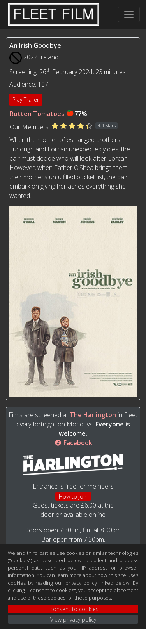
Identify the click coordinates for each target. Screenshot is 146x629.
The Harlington (93, 415)
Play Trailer (25, 99)
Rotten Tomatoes (37, 113)
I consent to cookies (73, 609)
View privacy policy (73, 619)
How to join (73, 496)
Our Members (29, 127)
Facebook (73, 442)
